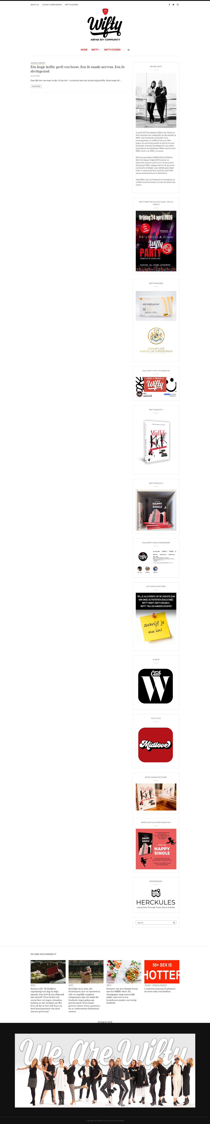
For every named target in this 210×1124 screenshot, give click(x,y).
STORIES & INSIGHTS (38, 63)
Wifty (94, 49)
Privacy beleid (118, 1120)
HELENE (148, 985)
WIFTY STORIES (112, 49)
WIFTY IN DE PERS (71, 5)
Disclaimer (108, 1120)
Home (84, 49)
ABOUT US (35, 5)
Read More (36, 86)
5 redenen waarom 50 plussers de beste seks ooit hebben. (159, 990)
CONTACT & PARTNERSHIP (52, 5)
